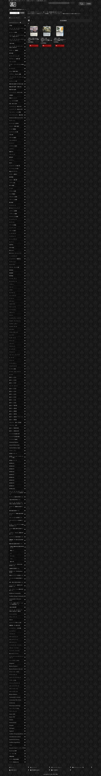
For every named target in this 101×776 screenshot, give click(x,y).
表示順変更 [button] (63, 20)
